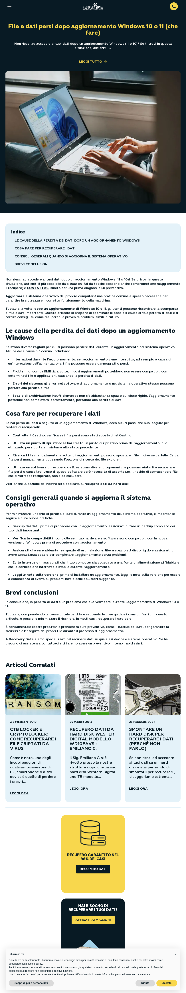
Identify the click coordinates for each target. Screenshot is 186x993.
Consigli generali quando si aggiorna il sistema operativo (71, 256)
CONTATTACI (38, 288)
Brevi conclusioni (31, 264)
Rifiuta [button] (145, 983)
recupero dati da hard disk (106, 484)
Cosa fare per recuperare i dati (45, 248)
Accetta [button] (166, 983)
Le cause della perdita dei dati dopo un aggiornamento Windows (77, 240)
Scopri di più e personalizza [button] (31, 983)
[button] (175, 954)
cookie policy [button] (35, 963)
